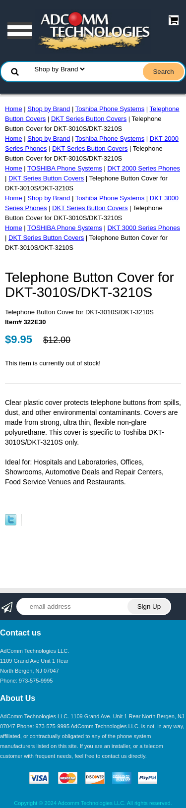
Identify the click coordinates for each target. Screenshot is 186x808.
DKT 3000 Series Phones (143, 227)
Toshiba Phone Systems (109, 109)
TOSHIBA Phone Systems (64, 168)
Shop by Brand (48, 109)
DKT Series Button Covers (88, 118)
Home (13, 109)
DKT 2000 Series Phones (143, 168)
